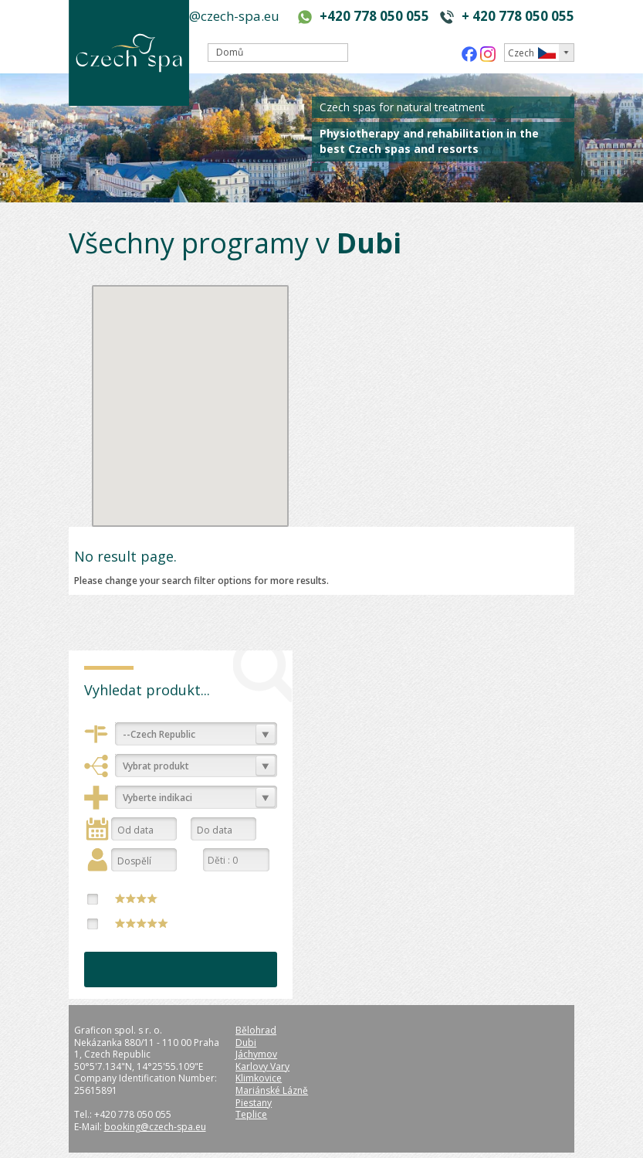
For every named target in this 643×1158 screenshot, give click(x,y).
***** (142, 923)
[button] (214, 430)
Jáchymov (256, 1054)
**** (136, 898)
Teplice (251, 1114)
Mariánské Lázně (271, 1090)
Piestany (253, 1102)
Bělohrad (255, 1030)
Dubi (245, 1042)
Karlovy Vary (262, 1066)
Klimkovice (258, 1078)
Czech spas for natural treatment (402, 107)
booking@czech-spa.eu (209, 16)
